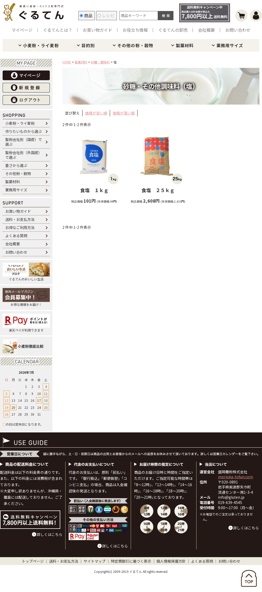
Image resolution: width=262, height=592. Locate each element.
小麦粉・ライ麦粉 (41, 45)
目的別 (88, 45)
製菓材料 (185, 45)
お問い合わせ (237, 30)
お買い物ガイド (97, 30)
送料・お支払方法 (20, 219)
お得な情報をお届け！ (26, 297)
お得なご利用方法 (20, 227)
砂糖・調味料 (100, 62)
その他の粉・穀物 (135, 45)
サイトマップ (95, 561)
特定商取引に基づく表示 (131, 561)
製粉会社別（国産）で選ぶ (23, 142)
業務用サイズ (229, 45)
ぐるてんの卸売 (173, 30)
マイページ (22, 30)
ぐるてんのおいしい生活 (26, 272)
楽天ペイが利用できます (26, 323)
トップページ (33, 561)
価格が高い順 (124, 113)
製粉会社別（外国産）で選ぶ (23, 155)
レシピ (105, 15)
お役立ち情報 (135, 30)
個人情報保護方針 (171, 561)
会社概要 (206, 30)
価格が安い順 (96, 113)
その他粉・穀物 (18, 173)
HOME (66, 62)
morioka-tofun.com (235, 476)
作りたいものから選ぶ (23, 131)
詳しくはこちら (49, 534)
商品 (86, 15)
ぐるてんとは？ (57, 30)
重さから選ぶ (16, 165)
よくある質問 (16, 235)
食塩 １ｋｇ (94, 190)
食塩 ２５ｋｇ (157, 190)
